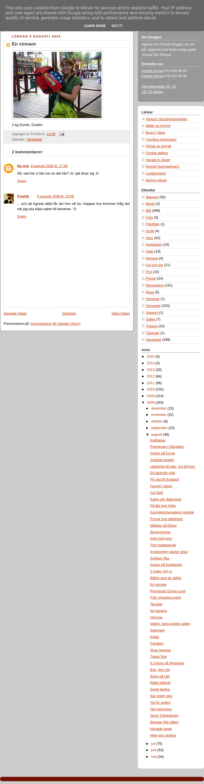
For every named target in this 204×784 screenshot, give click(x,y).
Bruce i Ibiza (155, 133)
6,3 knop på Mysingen (167, 663)
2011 (151, 383)
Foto (149, 218)
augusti (157, 435)
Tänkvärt (152, 333)
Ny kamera (158, 611)
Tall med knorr (161, 709)
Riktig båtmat (160, 683)
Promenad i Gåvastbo (167, 447)
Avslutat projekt (162, 460)
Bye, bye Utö (160, 670)
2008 (151, 403)
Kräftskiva (157, 440)
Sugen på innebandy (166, 565)
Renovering (155, 285)
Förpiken (157, 644)
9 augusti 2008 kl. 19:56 (55, 196)
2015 (151, 356)
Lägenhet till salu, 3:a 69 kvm (172, 467)
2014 (151, 363)
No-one (23, 166)
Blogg (150, 204)
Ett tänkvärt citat (162, 473)
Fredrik (23, 196)
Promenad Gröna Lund (168, 591)
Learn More (95, 26)
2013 (151, 370)
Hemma (156, 617)
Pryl (149, 272)
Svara (21, 181)
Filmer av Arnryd (158, 146)
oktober (157, 421)
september (159, 428)
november (159, 415)
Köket (154, 637)
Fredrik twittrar (157, 153)
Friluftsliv (153, 224)
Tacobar (156, 604)
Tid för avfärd (160, 703)
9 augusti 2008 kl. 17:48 (49, 166)
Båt (148, 211)
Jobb (149, 251)
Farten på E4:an (162, 453)
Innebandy (154, 245)
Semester (153, 306)
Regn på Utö (160, 676)
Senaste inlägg (15, 313)
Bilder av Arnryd (158, 126)
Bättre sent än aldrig (165, 578)
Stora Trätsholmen (164, 716)
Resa (150, 292)
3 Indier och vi (161, 571)
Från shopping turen (165, 598)
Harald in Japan (158, 160)
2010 (151, 389)
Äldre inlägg (120, 313)
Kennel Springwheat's (162, 166)
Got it (116, 26)
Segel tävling (160, 689)
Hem (149, 238)
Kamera (152, 258)
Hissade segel (161, 729)
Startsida (69, 313)
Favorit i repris (161, 486)
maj (154, 757)
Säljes (150, 319)
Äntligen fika (159, 558)
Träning (151, 326)
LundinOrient (156, 173)
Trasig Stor (158, 657)
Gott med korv (161, 538)
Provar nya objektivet (166, 519)
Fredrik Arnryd (152, 76)
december (159, 408)
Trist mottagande (163, 545)
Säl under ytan (161, 696)
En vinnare (24, 44)
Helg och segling (163, 735)
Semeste (153, 299)
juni (154, 750)
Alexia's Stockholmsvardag (166, 119)
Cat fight (156, 493)
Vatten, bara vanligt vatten (170, 624)
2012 (151, 376)
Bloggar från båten (164, 722)
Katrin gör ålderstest (165, 499)
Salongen (157, 630)
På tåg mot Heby (163, 506)
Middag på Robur (163, 526)
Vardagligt (34, 139)
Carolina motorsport (161, 139)
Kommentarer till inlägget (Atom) (55, 324)
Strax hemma (160, 650)
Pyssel (151, 278)
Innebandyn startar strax (169, 552)
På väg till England (164, 479)
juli (153, 744)
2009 (151, 396)
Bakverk (152, 197)
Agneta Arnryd (152, 71)
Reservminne (160, 532)
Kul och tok (154, 265)
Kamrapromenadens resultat (172, 512)
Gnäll (150, 231)
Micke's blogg (156, 180)
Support (152, 313)
